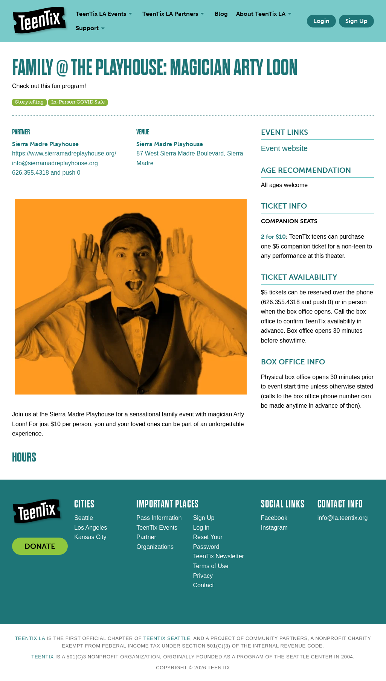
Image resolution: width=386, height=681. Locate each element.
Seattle (83, 518)
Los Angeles (90, 527)
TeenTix (42, 657)
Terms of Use (210, 566)
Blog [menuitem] (221, 13)
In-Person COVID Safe (78, 102)
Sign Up (356, 20)
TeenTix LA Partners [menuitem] (170, 13)
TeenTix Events (156, 527)
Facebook (274, 518)
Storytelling (29, 102)
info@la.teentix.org (342, 518)
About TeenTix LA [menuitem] (260, 13)
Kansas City (90, 537)
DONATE (39, 546)
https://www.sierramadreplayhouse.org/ (64, 153)
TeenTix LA (30, 638)
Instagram (274, 527)
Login (321, 20)
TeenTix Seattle (166, 638)
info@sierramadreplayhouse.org (55, 163)
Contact (203, 585)
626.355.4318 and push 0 (46, 172)
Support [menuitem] (87, 28)
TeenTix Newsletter (218, 556)
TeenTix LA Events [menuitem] (101, 13)
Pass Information (159, 518)
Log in (201, 527)
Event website (284, 148)
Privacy (202, 576)
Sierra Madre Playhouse (45, 144)
